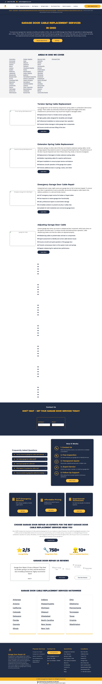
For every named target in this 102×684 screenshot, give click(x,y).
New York (45, 628)
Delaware (17, 616)
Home (17, 6)
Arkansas (17, 600)
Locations (75, 6)
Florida (16, 620)
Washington (74, 624)
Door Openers (36, 6)
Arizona (16, 604)
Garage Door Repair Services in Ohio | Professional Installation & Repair (37, 10)
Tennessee (74, 612)
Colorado (17, 612)
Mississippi (45, 616)
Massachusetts (47, 604)
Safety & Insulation (67, 6)
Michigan (45, 608)
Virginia (72, 620)
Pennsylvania (75, 608)
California (17, 608)
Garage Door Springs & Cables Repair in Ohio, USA (69, 10)
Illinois (15, 628)
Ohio (71, 600)
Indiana (44, 600)
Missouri (44, 612)
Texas (71, 616)
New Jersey (46, 624)
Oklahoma (74, 604)
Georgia (16, 624)
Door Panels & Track (56, 6)
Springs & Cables (45, 6)
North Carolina (47, 620)
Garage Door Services (25, 6)
